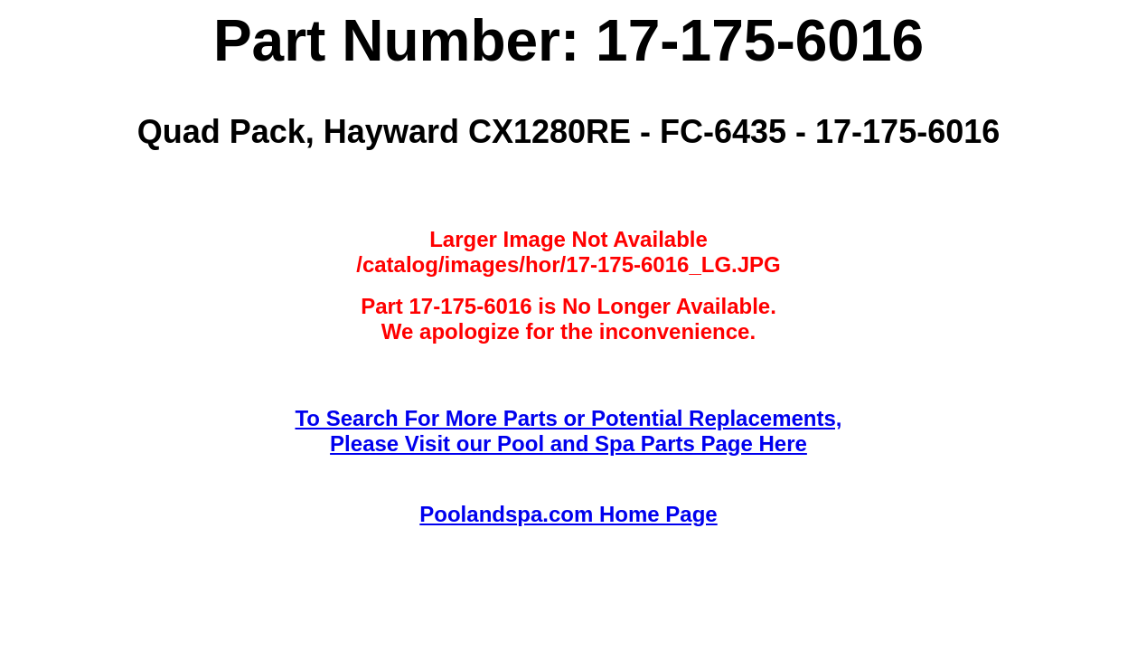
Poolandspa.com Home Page (568, 514)
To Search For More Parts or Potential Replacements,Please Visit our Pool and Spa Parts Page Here (568, 431)
